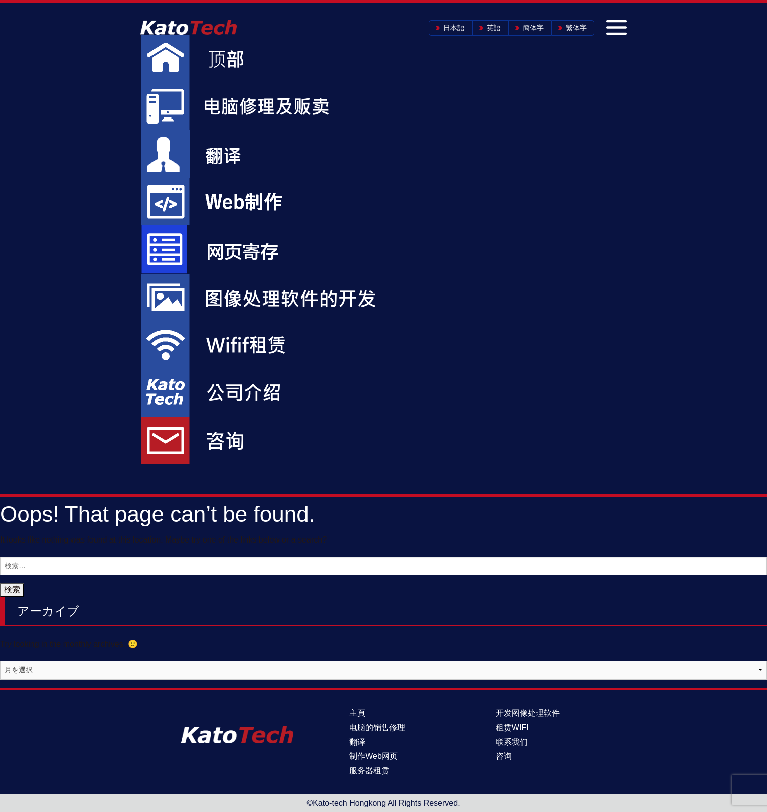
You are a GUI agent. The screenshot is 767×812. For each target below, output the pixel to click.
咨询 (504, 756)
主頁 (357, 713)
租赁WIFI (512, 727)
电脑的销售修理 (377, 727)
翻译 (357, 742)
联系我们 (512, 742)
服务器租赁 (369, 770)
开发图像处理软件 (528, 713)
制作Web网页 (373, 756)
